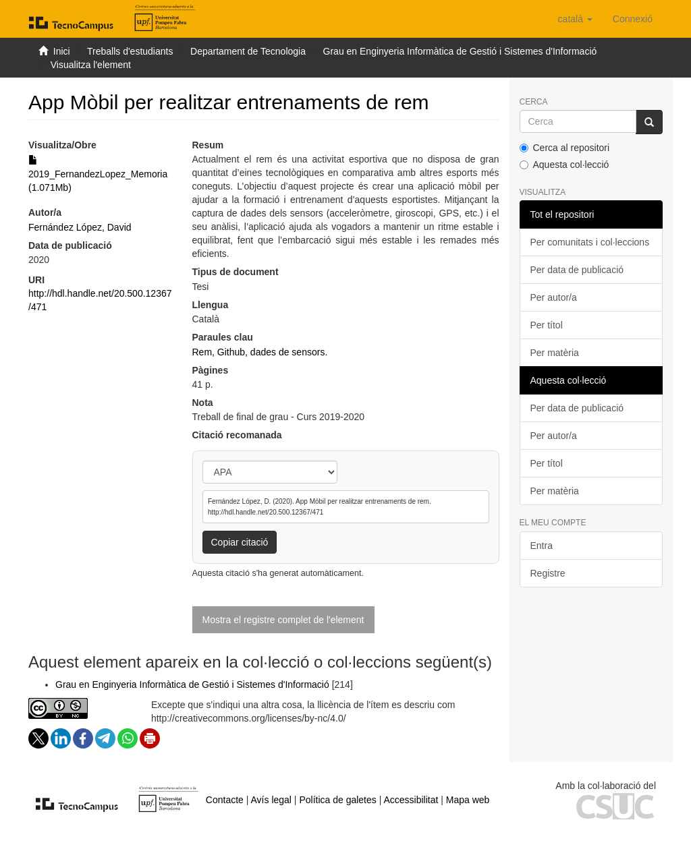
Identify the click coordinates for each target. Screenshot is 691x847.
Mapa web (468, 799)
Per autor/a (553, 297)
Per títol (546, 325)
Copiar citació (240, 542)
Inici (61, 51)
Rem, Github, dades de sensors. (260, 352)
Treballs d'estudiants (130, 51)
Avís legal (271, 799)
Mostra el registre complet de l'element (283, 619)
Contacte (225, 799)
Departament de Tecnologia (248, 51)
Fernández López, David (80, 227)
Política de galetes (337, 799)
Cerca (534, 102)
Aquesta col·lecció (564, 164)
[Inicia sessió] (633, 19)
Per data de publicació (577, 269)
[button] (575, 19)
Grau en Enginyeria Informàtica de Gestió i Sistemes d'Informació (460, 51)
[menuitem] (633, 19)
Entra (541, 545)
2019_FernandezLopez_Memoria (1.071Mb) (97, 174)
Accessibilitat (410, 799)
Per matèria (554, 352)
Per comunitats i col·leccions (590, 242)
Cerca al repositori (565, 147)
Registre (547, 573)
